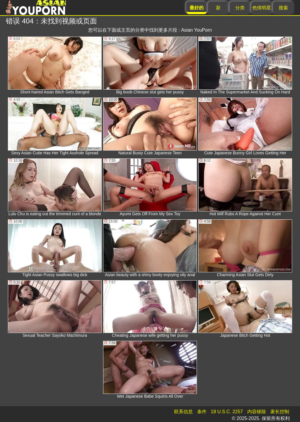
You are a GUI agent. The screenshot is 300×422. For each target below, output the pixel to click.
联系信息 (183, 411)
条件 (202, 411)
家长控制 (279, 411)
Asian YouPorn (196, 30)
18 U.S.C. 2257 (227, 411)
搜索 (283, 7)
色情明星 (261, 7)
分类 (240, 7)
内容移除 (256, 411)
